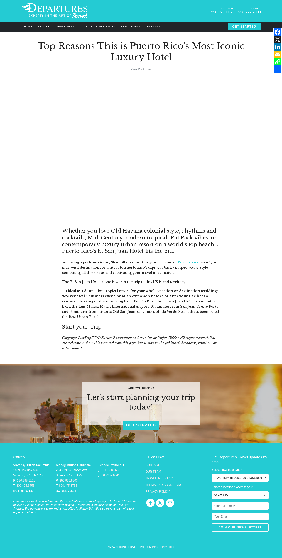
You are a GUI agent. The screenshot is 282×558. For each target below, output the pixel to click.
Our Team (153, 471)
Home (28, 26)
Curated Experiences (98, 26)
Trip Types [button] (65, 26)
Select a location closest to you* (232, 487)
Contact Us (155, 465)
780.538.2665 (111, 470)
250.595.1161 (222, 12)
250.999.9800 (249, 12)
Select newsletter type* (227, 469)
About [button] (42, 26)
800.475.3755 (25, 485)
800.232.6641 (111, 475)
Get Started (244, 26)
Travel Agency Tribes (163, 546)
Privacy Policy (158, 491)
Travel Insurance (160, 478)
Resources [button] (129, 26)
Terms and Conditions (164, 484)
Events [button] (152, 26)
